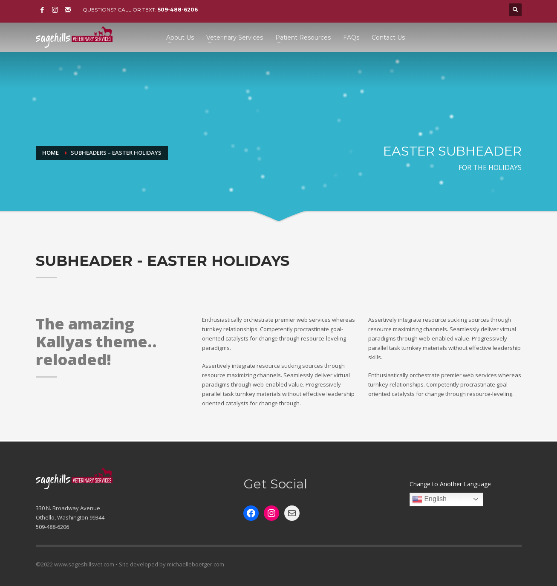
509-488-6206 (178, 9)
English (429, 499)
